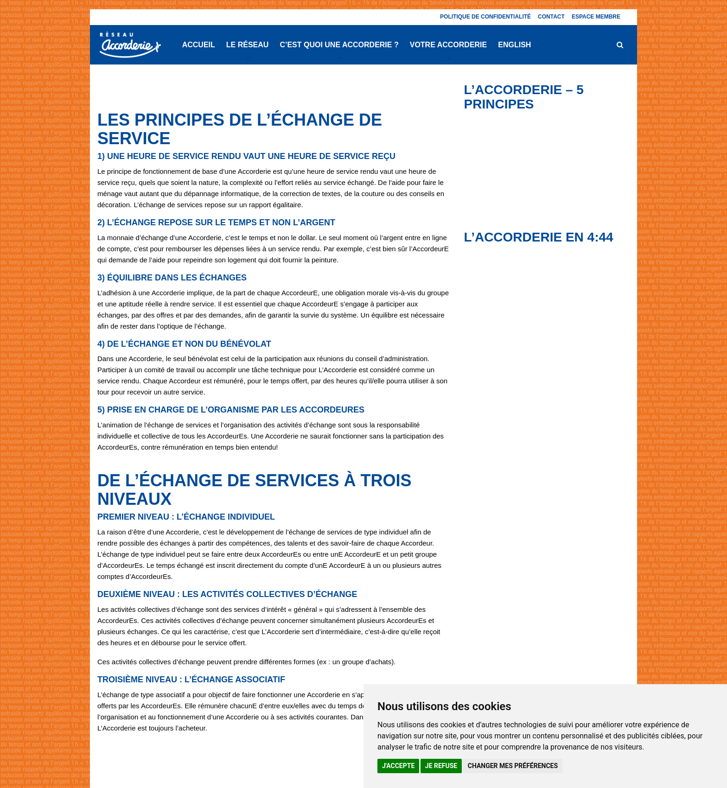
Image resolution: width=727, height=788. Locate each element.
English (514, 45)
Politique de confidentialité (485, 16)
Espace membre (596, 16)
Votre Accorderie (448, 45)
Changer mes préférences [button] (513, 765)
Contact (551, 16)
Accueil (198, 45)
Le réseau (247, 45)
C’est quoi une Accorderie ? (339, 45)
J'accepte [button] (398, 765)
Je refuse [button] (441, 765)
